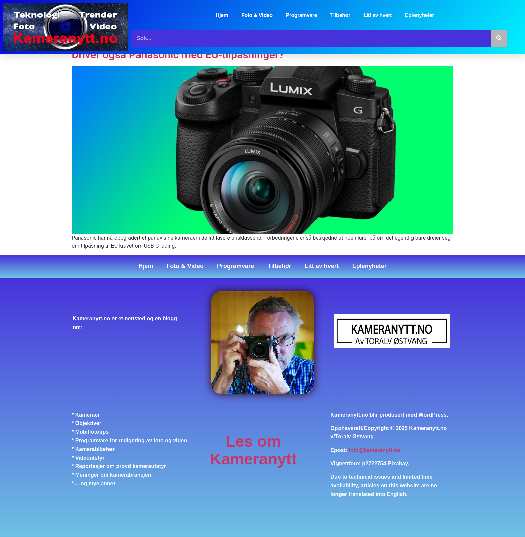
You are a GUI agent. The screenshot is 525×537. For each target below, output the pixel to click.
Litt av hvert (378, 15)
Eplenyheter (419, 15)
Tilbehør (340, 15)
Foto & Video (256, 15)
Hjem (222, 15)
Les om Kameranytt (253, 450)
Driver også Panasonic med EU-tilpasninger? (178, 54)
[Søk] (499, 38)
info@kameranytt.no (374, 450)
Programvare (301, 15)
